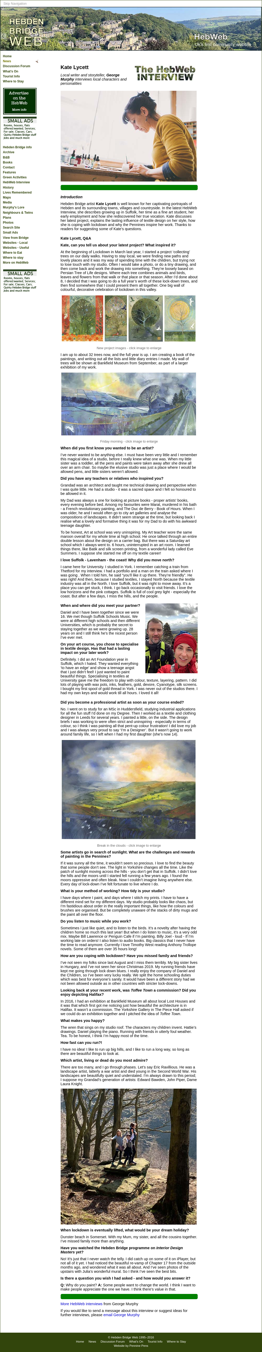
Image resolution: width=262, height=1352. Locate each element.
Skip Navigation (15, 3)
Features (9, 172)
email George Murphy (121, 1315)
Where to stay (13, 257)
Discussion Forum (16, 66)
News (7, 61)
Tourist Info (11, 76)
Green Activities (15, 177)
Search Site (11, 227)
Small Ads (10, 232)
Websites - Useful (16, 248)
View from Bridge (16, 238)
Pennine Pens (138, 1345)
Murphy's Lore (13, 207)
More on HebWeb (16, 262)
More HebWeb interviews (82, 1304)
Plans (7, 217)
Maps (7, 197)
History (8, 187)
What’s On (10, 71)
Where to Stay (13, 81)
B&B (6, 157)
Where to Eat (12, 252)
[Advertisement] (241, 153)
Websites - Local (15, 243)
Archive (8, 152)
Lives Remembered (17, 192)
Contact (9, 167)
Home (7, 56)
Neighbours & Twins (18, 212)
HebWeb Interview (16, 182)
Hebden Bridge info (17, 147)
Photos (8, 222)
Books (8, 162)
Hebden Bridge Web (124, 1337)
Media (7, 202)
